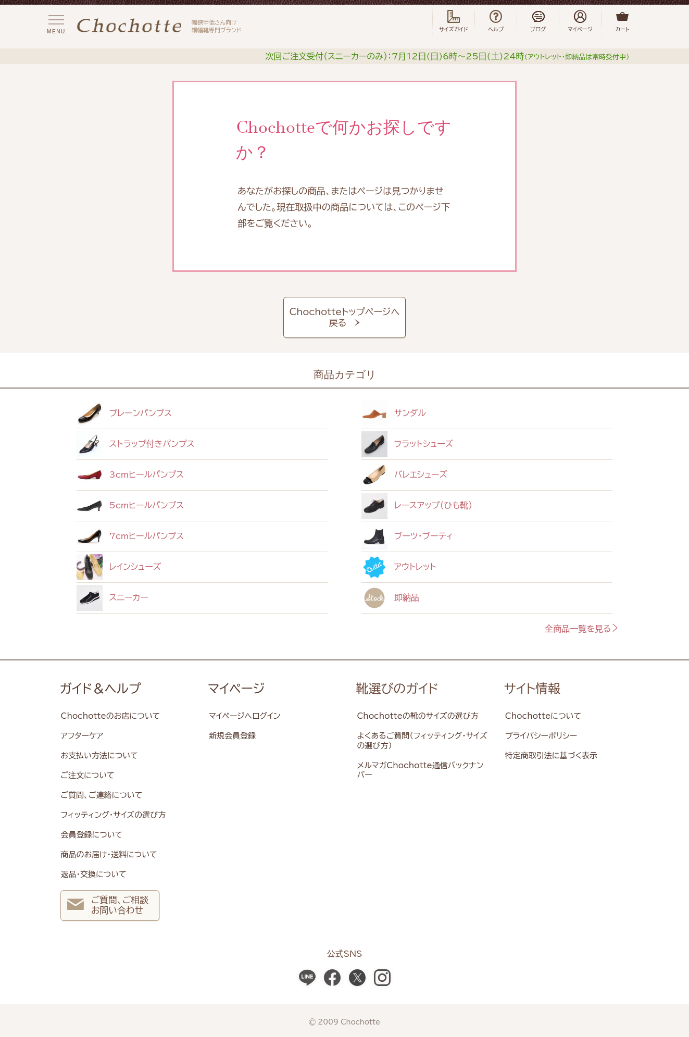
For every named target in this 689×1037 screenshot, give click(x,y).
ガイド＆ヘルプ (100, 688)
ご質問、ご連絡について (101, 795)
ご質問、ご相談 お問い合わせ (107, 906)
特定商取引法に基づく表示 (551, 755)
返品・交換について (93, 874)
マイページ (236, 688)
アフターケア (81, 736)
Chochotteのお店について (110, 716)
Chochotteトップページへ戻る (345, 317)
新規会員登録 (232, 736)
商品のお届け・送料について (108, 854)
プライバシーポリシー (541, 736)
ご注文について (87, 775)
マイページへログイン (245, 716)
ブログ (538, 21)
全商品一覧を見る (582, 628)
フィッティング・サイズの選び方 (113, 815)
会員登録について (91, 835)
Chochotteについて (543, 716)
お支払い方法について (99, 755)
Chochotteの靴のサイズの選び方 (417, 716)
